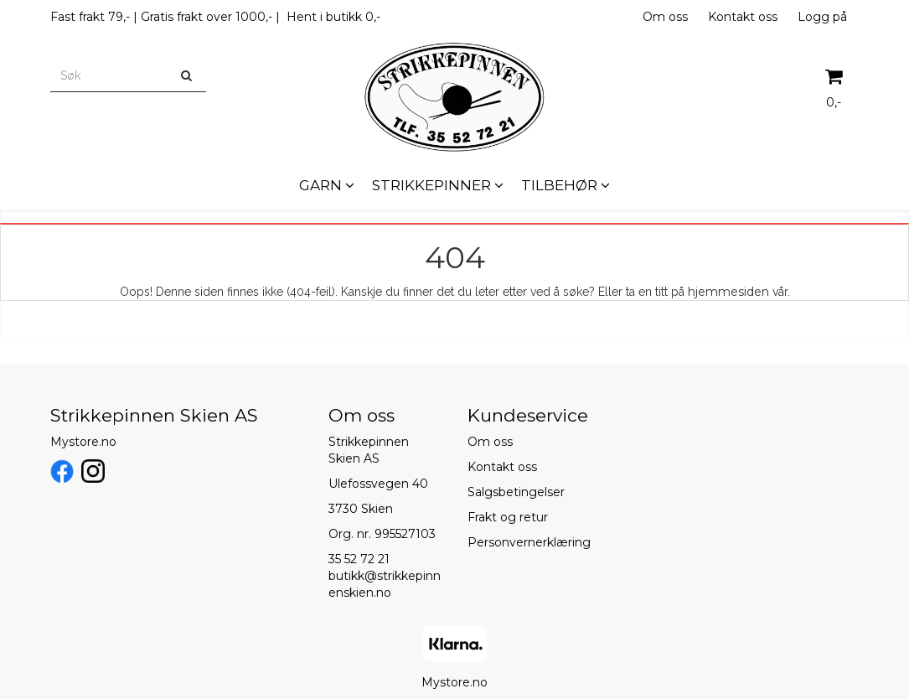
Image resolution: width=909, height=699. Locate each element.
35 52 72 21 (359, 559)
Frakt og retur (507, 517)
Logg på (822, 16)
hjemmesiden (728, 291)
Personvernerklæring (529, 542)
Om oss (665, 16)
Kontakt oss (742, 16)
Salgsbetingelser (516, 492)
